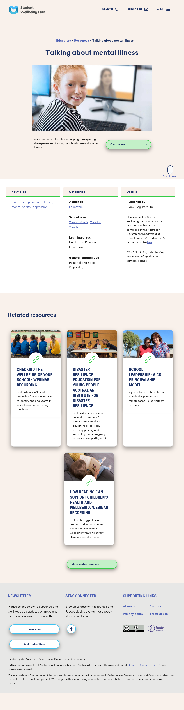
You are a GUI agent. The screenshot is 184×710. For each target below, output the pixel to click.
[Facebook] (71, 628)
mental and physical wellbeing (32, 202)
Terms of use (159, 614)
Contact (155, 606)
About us (129, 606)
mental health (21, 207)
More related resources (85, 564)
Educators (63, 41)
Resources (81, 41)
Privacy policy (133, 614)
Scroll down (170, 171)
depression (40, 207)
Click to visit (118, 144)
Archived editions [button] (34, 644)
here (149, 242)
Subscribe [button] (35, 629)
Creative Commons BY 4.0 (144, 665)
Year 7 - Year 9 (78, 222)
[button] (110, 10)
